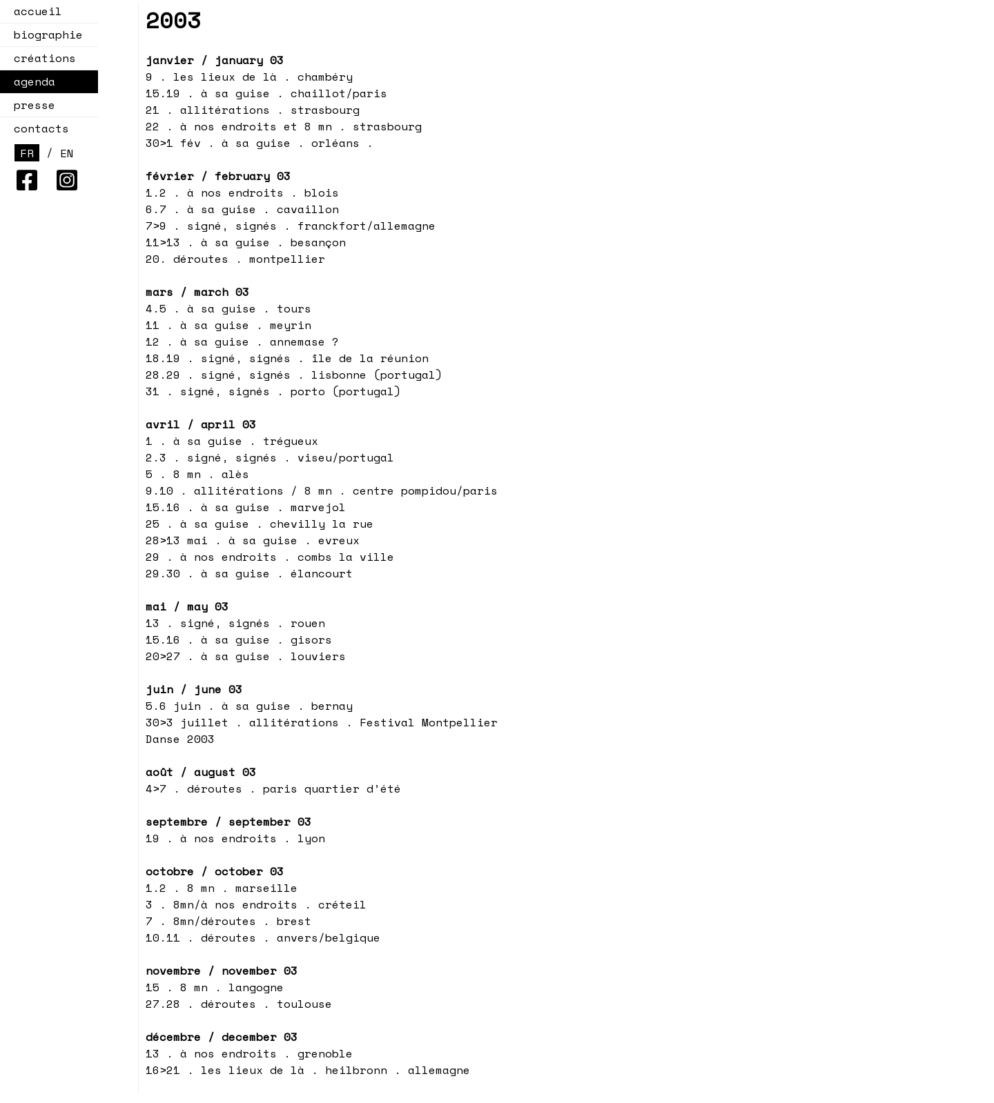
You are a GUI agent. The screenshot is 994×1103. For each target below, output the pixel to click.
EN (67, 153)
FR (27, 153)
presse (34, 105)
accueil (38, 11)
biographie (48, 34)
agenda (30, 81)
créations (41, 58)
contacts (41, 128)
